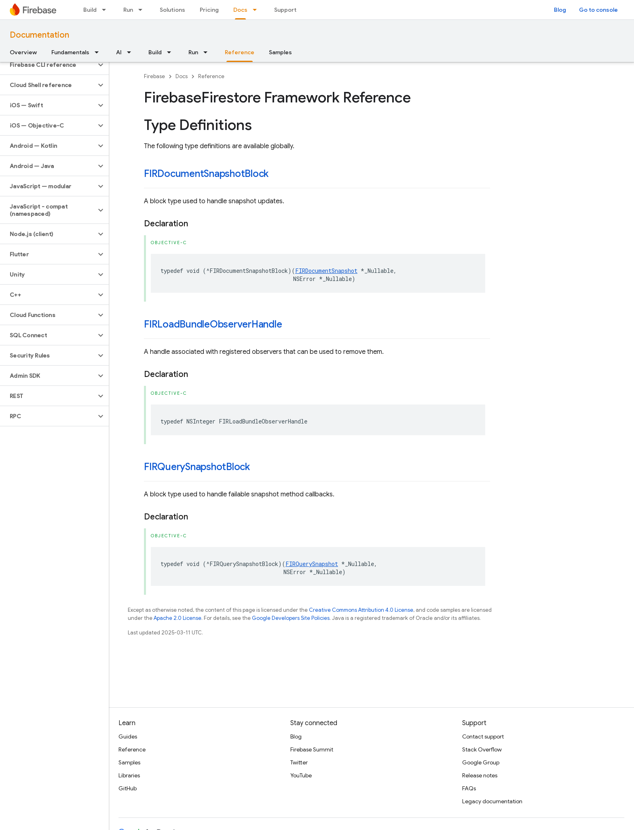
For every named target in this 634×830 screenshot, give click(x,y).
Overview (23, 52)
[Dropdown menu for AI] (131, 52)
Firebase (154, 76)
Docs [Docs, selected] (240, 9)
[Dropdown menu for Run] (142, 9)
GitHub (127, 788)
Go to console (598, 9)
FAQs (469, 788)
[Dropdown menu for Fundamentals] (99, 52)
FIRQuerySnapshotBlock (197, 467)
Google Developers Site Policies (291, 618)
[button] (48, 65)
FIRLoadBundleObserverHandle (213, 324)
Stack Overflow (482, 749)
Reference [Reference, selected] (239, 52)
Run (128, 9)
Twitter (299, 762)
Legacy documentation (492, 801)
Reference (211, 76)
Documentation (39, 35)
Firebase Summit (311, 749)
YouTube (301, 775)
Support (285, 9)
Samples (280, 52)
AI (119, 52)
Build (90, 9)
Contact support (483, 736)
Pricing (209, 9)
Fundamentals (70, 52)
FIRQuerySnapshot (311, 564)
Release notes (479, 775)
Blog (560, 9)
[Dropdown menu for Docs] (257, 9)
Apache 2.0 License (177, 618)
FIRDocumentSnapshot (326, 271)
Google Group (480, 762)
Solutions (172, 9)
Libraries (129, 775)
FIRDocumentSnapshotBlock (206, 174)
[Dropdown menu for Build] (106, 9)
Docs (181, 76)
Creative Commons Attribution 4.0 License (361, 610)
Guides (127, 736)
